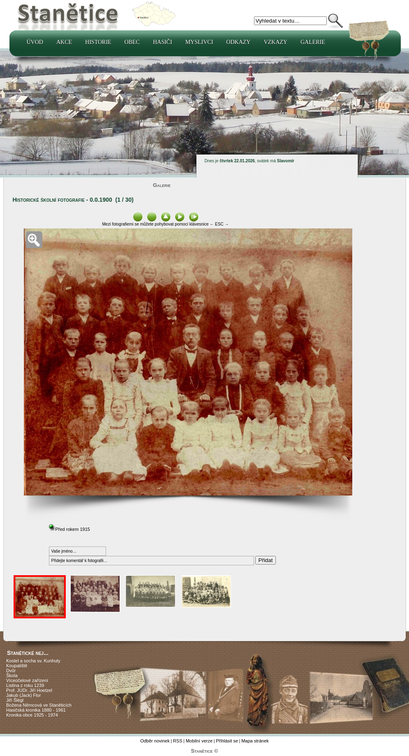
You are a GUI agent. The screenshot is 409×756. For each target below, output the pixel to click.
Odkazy (238, 42)
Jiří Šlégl (14, 700)
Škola (12, 675)
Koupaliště (16, 665)
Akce (64, 42)
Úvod (35, 42)
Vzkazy (275, 42)
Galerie (312, 42)
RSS (178, 740)
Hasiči (162, 42)
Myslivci (199, 42)
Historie (98, 42)
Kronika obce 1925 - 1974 (32, 714)
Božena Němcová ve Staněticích (39, 705)
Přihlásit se (227, 740)
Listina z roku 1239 (25, 685)
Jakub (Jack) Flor (23, 695)
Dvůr (11, 670)
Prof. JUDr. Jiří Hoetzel (29, 690)
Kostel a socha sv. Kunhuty (33, 660)
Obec (132, 42)
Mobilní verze (199, 740)
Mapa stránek (255, 740)
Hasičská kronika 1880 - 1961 (36, 710)
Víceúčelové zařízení (27, 680)
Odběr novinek (155, 740)
